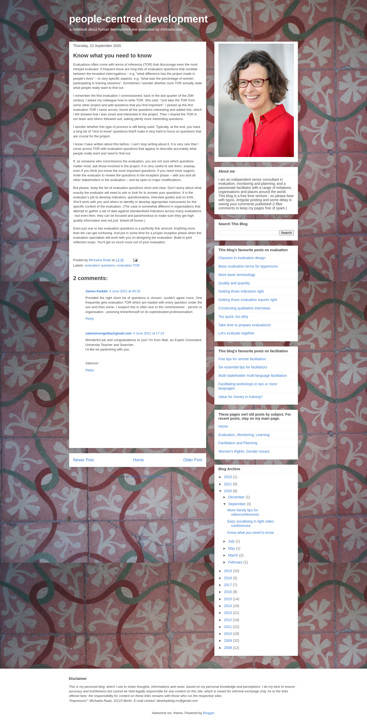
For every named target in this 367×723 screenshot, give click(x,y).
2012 (228, 620)
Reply (89, 318)
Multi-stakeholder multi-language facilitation (252, 375)
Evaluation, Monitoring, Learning (244, 435)
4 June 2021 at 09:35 (124, 291)
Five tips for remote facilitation (242, 359)
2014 (228, 606)
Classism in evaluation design (241, 258)
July (231, 541)
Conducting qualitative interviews (244, 308)
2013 (228, 613)
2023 (228, 477)
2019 (228, 571)
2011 (228, 627)
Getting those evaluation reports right (247, 300)
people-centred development (138, 19)
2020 (228, 491)
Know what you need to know (250, 533)
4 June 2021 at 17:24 (148, 333)
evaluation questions (100, 265)
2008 (228, 648)
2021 (228, 484)
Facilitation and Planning (237, 443)
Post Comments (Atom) (147, 476)
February (235, 562)
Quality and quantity (234, 283)
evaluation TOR (128, 265)
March (233, 555)
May (232, 548)
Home (138, 460)
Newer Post (83, 460)
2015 (228, 599)
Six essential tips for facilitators (242, 367)
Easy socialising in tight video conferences (250, 523)
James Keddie (96, 291)
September (237, 504)
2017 (228, 585)
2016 (228, 592)
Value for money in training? (240, 397)
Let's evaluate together (236, 333)
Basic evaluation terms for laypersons (248, 266)
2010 (228, 634)
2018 (228, 578)
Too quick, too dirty (233, 317)
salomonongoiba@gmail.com (108, 333)
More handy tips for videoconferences (243, 512)
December (236, 497)
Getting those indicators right (241, 291)
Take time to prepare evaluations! (244, 325)
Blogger (208, 713)
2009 (228, 640)
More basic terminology (236, 275)
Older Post (192, 460)
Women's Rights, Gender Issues (243, 451)
